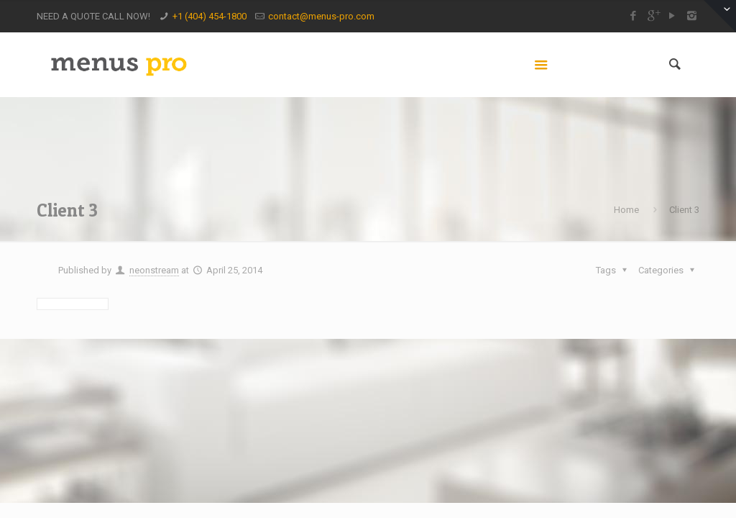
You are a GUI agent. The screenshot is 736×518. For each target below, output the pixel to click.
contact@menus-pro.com (321, 16)
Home (626, 209)
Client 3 (684, 209)
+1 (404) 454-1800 (209, 16)
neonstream (154, 270)
